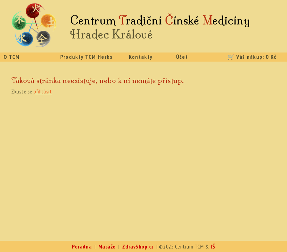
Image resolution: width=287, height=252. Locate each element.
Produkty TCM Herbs (86, 56)
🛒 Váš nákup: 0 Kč (252, 56)
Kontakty (141, 56)
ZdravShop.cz (138, 246)
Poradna (82, 246)
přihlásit (43, 91)
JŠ (213, 246)
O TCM (12, 56)
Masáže (107, 246)
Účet (182, 56)
